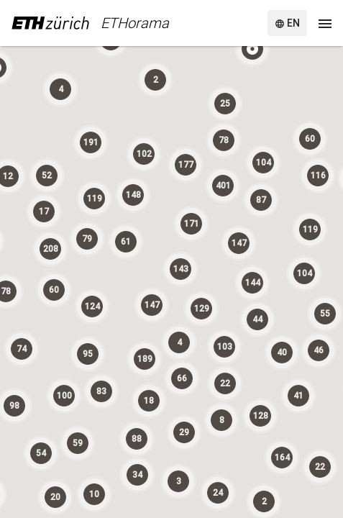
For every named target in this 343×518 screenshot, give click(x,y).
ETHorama (135, 23)
